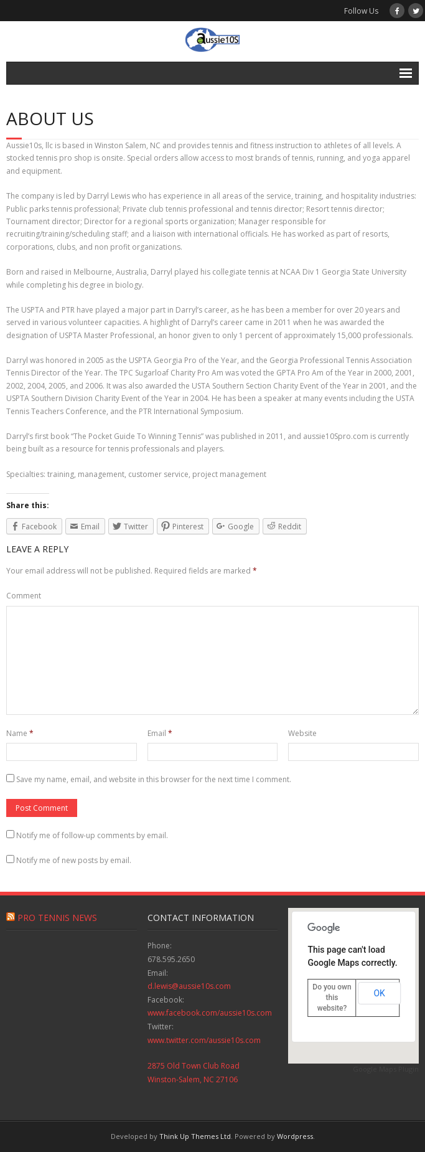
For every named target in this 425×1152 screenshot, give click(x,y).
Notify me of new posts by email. (73, 860)
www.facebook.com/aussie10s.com (209, 1013)
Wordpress (295, 1136)
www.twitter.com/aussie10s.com (204, 1040)
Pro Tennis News (57, 917)
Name (20, 733)
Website (302, 733)
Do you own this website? (331, 998)
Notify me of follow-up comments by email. (92, 835)
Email (159, 733)
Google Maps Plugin (386, 1069)
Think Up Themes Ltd (195, 1136)
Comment (23, 595)
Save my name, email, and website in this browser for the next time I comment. (153, 779)
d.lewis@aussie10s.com (189, 986)
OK (379, 993)
